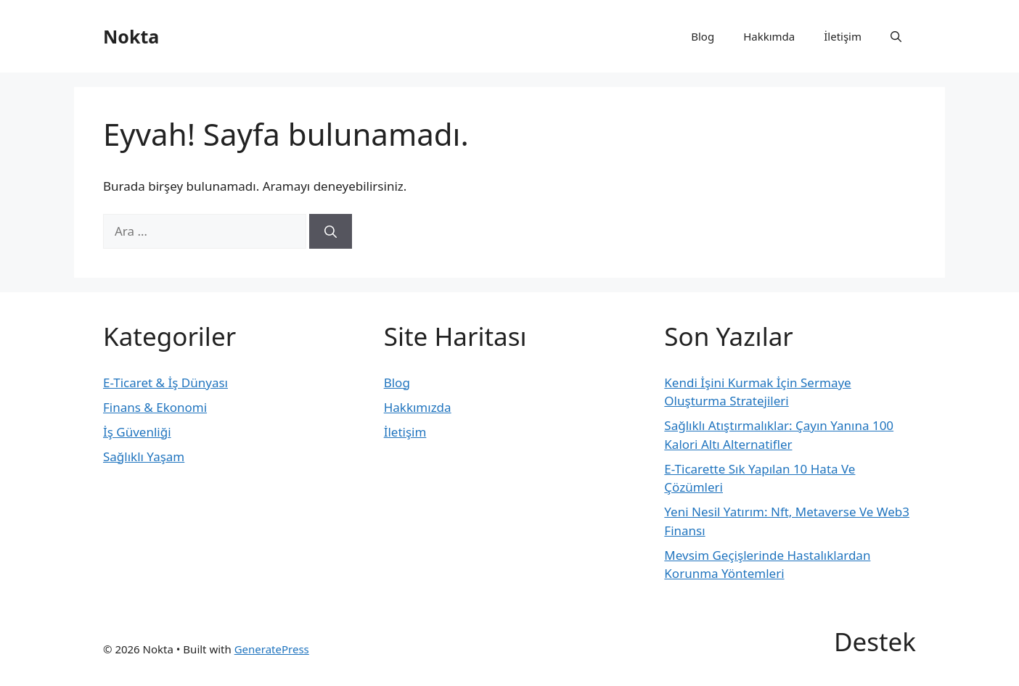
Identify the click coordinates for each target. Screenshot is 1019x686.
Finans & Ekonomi (155, 407)
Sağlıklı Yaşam (143, 456)
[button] (896, 36)
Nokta (131, 36)
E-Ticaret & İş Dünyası (165, 382)
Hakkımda (769, 36)
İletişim (843, 36)
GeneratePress (271, 649)
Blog (702, 36)
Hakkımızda (417, 407)
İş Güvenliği (137, 431)
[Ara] (330, 231)
